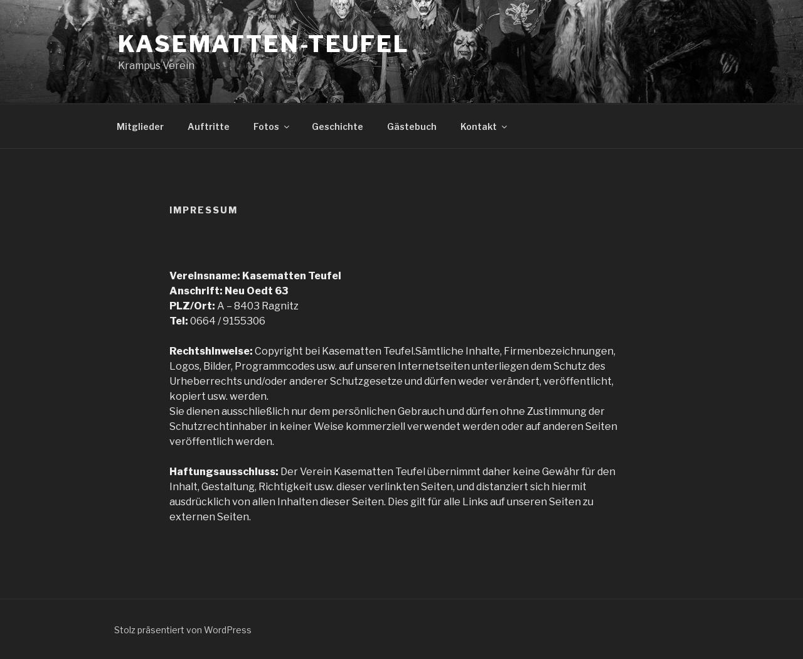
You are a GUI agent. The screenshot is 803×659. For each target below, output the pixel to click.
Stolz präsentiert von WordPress (183, 629)
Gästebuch (412, 126)
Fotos (272, 126)
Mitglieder (140, 126)
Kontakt (484, 126)
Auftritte (209, 126)
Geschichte (337, 126)
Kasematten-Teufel (264, 44)
